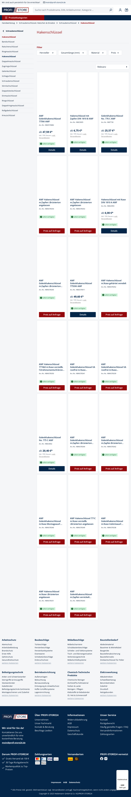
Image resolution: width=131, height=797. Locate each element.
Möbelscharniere (75, 644)
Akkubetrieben (106, 676)
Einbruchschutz (41, 660)
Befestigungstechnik (12, 672)
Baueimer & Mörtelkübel (110, 647)
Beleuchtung (40, 680)
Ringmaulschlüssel (10, 51)
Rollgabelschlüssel (10, 110)
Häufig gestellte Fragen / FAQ (114, 727)
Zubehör (104, 686)
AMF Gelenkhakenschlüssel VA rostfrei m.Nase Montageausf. (82, 367)
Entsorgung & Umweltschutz (47, 686)
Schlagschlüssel (9, 76)
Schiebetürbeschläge (44, 657)
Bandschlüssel (8, 41)
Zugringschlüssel (9, 66)
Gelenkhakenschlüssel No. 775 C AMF (50, 439)
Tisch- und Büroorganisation (80, 653)
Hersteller (47, 52)
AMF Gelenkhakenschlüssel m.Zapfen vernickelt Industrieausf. (81, 594)
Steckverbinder (8, 683)
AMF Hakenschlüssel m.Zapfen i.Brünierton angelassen (50, 202)
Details (52, 150)
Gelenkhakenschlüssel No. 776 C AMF (112, 117)
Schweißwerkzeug (108, 680)
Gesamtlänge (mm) (72, 52)
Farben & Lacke (74, 686)
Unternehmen (42, 719)
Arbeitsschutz (9, 640)
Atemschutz (7, 644)
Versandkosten (58, 790)
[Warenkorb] (126, 10)
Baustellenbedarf (109, 640)
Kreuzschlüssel (8, 115)
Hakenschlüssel (9, 56)
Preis (115, 52)
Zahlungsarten (107, 734)
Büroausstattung (42, 683)
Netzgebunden (106, 692)
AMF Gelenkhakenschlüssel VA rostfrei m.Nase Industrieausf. (113, 367)
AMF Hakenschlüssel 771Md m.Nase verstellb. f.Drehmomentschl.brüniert (51, 367)
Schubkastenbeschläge (77, 647)
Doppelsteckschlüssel (11, 91)
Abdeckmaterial (107, 644)
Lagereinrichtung (42, 692)
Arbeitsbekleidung (10, 647)
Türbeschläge (40, 644)
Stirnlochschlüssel (10, 86)
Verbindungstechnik (76, 657)
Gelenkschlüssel (9, 71)
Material (97, 52)
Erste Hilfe (6, 653)
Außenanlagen (41, 676)
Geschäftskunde (75, 734)
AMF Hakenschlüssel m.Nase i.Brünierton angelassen (49, 594)
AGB (70, 723)
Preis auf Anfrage (51, 230)
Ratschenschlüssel (10, 46)
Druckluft (104, 689)
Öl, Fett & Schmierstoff (77, 695)
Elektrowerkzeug (108, 672)
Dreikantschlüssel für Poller (112, 660)
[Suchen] (110, 10)
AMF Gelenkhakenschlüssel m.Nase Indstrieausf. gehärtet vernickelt (112, 521)
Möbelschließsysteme (77, 660)
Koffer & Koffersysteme (44, 689)
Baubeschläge (42, 640)
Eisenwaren (40, 653)
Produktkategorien (16, 17)
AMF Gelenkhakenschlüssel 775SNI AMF (81, 283)
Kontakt (104, 719)
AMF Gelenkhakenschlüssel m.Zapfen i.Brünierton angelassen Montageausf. (51, 283)
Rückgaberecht (107, 723)
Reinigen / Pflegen (75, 689)
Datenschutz (74, 730)
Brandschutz (7, 650)
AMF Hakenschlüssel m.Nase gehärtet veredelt (113, 282)
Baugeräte (104, 650)
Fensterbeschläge (42, 647)
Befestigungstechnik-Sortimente (16, 689)
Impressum (73, 727)
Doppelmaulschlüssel (11, 61)
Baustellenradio (107, 657)
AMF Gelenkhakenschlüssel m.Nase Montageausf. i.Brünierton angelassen (50, 521)
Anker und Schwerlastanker (14, 676)
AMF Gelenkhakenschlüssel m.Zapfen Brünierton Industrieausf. (112, 440)
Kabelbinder (7, 686)
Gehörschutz (7, 657)
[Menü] (126, 771)
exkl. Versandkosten (47, 136)
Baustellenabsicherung (110, 653)
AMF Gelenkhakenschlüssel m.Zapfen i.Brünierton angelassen (81, 440)
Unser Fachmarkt (43, 723)
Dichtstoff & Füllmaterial (78, 683)
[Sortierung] (112, 66)
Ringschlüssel (8, 100)
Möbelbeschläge (76, 640)
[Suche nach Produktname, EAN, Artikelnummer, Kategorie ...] (70, 10)
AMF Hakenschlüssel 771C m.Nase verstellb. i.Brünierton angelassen (83, 521)
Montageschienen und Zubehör (15, 692)
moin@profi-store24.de (56, 2)
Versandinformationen (111, 730)
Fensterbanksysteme (44, 650)
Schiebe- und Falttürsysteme (80, 650)
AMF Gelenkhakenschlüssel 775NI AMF (50, 118)
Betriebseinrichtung (45, 672)
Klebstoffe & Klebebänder (79, 692)
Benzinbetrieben (107, 683)
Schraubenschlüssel (12, 31)
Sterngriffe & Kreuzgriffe (12, 680)
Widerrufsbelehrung (77, 719)
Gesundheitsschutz (10, 660)
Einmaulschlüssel (9, 95)
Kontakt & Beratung (44, 727)
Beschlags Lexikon (43, 730)
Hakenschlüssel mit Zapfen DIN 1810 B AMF (81, 117)
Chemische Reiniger (76, 680)
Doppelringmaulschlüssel (13, 105)
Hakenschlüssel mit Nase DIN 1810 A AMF (113, 201)
